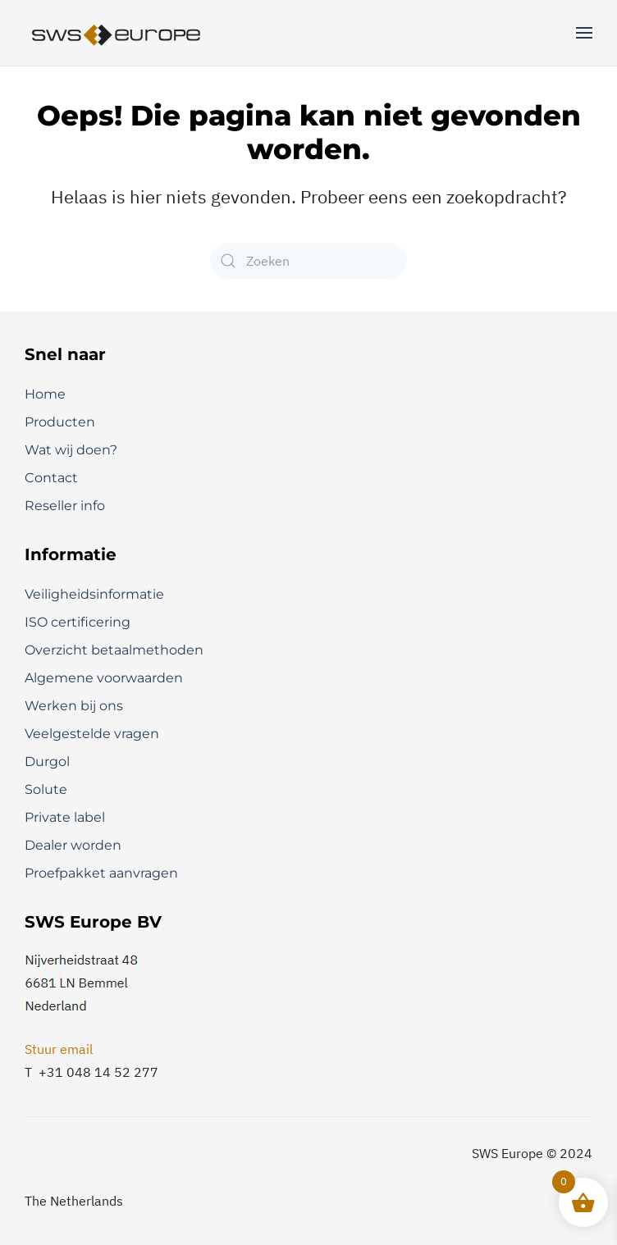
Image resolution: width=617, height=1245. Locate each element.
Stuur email (59, 1049)
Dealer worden (73, 845)
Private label (65, 817)
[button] (584, 33)
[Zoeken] (308, 261)
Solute (46, 789)
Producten (60, 422)
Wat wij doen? (71, 450)
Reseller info (65, 505)
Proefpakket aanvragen (101, 873)
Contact (51, 478)
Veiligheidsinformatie (94, 594)
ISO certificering (77, 622)
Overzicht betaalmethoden (114, 650)
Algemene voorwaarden (104, 678)
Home (45, 394)
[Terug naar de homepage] (117, 33)
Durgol (47, 761)
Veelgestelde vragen (92, 733)
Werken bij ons (74, 706)
